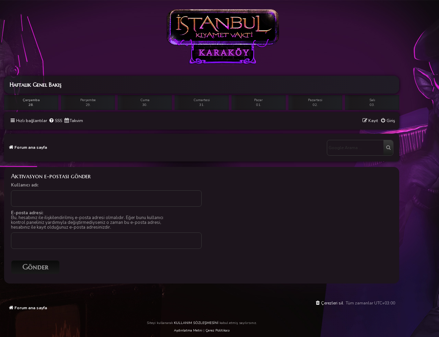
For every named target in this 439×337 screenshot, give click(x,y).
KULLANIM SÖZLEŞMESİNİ (196, 323)
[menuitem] (55, 120)
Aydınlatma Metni (188, 330)
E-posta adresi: (27, 213)
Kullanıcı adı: (24, 185)
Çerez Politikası (217, 330)
